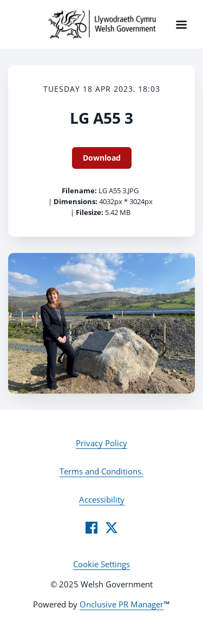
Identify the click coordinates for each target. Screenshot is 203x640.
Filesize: (89, 212)
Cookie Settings (101, 564)
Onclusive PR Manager (121, 604)
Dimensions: (75, 201)
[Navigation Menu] (181, 24)
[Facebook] (91, 528)
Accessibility (102, 499)
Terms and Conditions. (101, 471)
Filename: (79, 190)
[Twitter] (111, 528)
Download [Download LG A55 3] (102, 158)
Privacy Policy (101, 443)
